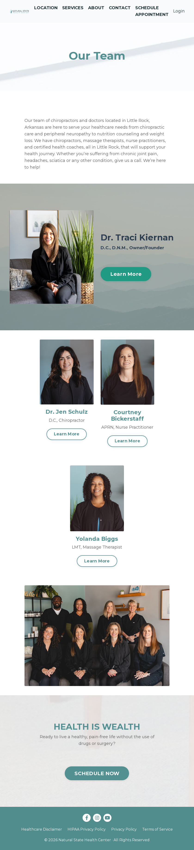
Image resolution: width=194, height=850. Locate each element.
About (96, 7)
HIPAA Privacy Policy (87, 829)
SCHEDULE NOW (96, 773)
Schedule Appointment (152, 11)
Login (179, 11)
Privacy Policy (124, 829)
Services (72, 7)
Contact (120, 7)
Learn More (126, 274)
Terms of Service (157, 829)
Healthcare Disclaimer (41, 829)
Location (46, 7)
